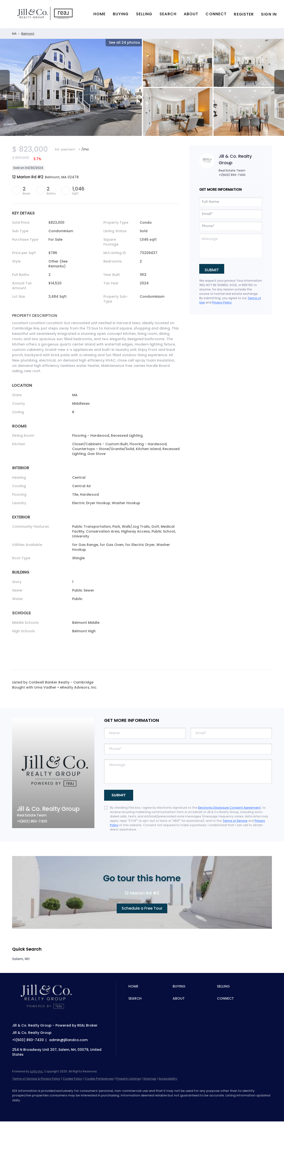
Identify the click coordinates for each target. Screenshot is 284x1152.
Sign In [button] (269, 14)
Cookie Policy (72, 1079)
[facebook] (18, 1108)
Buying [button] (121, 14)
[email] (230, 214)
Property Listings (128, 1079)
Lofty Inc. (36, 1071)
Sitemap (149, 1079)
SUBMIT (119, 795)
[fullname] (230, 202)
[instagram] (60, 1108)
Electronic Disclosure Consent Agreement (229, 808)
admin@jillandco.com (68, 1039)
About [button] (191, 14)
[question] (230, 245)
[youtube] (74, 1108)
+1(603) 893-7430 (232, 175)
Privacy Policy (222, 302)
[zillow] (46, 1108)
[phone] (230, 226)
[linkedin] (32, 1108)
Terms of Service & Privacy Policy (36, 1079)
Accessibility (168, 1079)
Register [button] (244, 14)
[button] (45, 14)
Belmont (27, 34)
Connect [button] (216, 14)
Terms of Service (235, 821)
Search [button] (168, 14)
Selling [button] (144, 14)
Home (99, 14)
